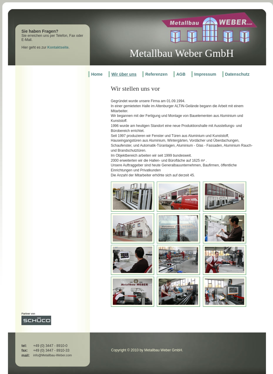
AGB (180, 74)
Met (138, 53)
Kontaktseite (57, 47)
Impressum (205, 74)
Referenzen (156, 74)
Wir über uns (123, 74)
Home (97, 74)
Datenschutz (237, 74)
